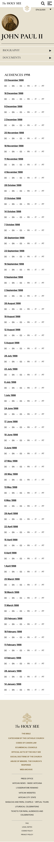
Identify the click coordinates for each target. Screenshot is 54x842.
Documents (27, 57)
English (41, 10)
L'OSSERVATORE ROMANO (27, 788)
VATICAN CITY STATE (27, 797)
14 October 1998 (12, 211)
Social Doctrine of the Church (26, 757)
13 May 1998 (10, 487)
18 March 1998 (11, 592)
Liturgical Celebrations (27, 806)
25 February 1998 (13, 618)
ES (21, 86)
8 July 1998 (10, 382)
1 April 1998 (10, 566)
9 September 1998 (13, 277)
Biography (27, 50)
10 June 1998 (11, 434)
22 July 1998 (10, 369)
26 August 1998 (12, 303)
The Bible (26, 734)
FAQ (27, 823)
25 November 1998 (14, 132)
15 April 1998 (10, 539)
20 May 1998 (11, 474)
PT (43, 86)
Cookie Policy (27, 831)
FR (28, 86)
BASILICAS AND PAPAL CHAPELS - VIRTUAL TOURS (27, 802)
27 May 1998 (10, 461)
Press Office (27, 778)
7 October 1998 (12, 224)
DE (5, 86)
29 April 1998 (11, 513)
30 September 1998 (14, 237)
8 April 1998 (10, 552)
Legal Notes (27, 827)
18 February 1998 (13, 631)
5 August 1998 (11, 342)
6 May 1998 (10, 500)
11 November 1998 (13, 159)
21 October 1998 (12, 198)
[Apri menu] (49, 3)
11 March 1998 (11, 605)
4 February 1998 (12, 657)
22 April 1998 (11, 526)
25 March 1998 (12, 579)
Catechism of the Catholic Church (26, 738)
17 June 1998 (11, 421)
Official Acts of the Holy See (26, 752)
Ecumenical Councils (26, 747)
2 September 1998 (13, 290)
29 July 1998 (10, 355)
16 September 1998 (14, 264)
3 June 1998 (10, 447)
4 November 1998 (13, 172)
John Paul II (22, 36)
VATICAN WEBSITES (27, 793)
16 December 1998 (13, 93)
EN (13, 86)
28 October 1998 (12, 185)
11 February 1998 (12, 644)
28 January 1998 (12, 671)
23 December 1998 (14, 80)
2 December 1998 (13, 119)
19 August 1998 (12, 316)
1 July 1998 (10, 395)
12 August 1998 (12, 329)
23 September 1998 (14, 250)
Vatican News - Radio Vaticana (27, 783)
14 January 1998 (12, 684)
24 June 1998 (11, 408)
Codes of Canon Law (26, 743)
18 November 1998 (14, 145)
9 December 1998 (13, 106)
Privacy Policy (27, 835)
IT (36, 86)
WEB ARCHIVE (26, 769)
